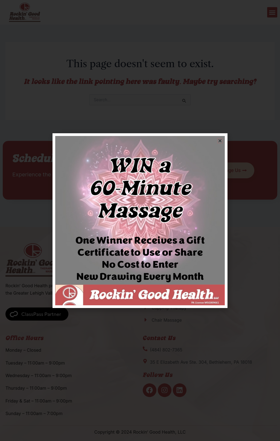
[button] (220, 141)
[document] (140, 220)
